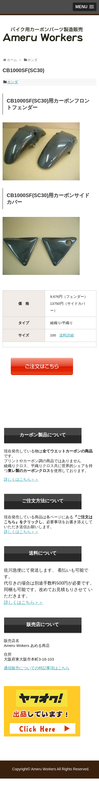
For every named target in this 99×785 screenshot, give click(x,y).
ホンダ (12, 82)
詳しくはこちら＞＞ (21, 479)
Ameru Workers (43, 769)
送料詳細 (66, 335)
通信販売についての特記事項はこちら (36, 668)
